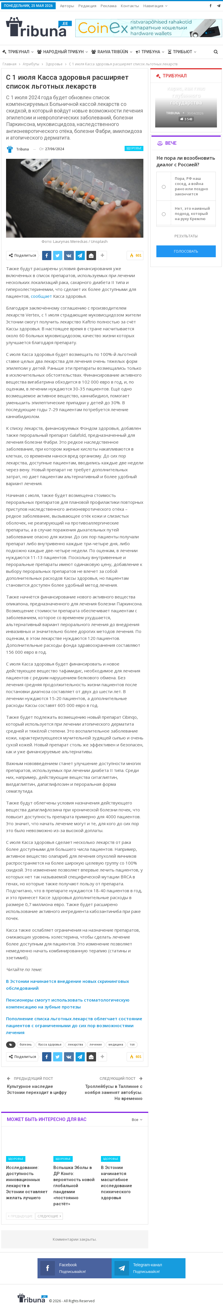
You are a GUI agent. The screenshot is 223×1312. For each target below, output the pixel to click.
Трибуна (148, 51)
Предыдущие (20, 1216)
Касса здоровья (49, 1044)
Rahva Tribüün (109, 51)
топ (132, 1044)
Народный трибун (60, 51)
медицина (115, 1044)
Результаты (186, 236)
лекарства (75, 1044)
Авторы (67, 5)
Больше (129, 5)
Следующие (49, 1216)
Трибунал (15, 51)
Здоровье (134, 148)
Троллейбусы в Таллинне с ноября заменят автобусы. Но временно (114, 1092)
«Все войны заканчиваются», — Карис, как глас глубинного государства (186, 88)
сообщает (41, 296)
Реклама (109, 5)
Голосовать (186, 251)
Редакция (87, 5)
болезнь (26, 1044)
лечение (96, 1044)
